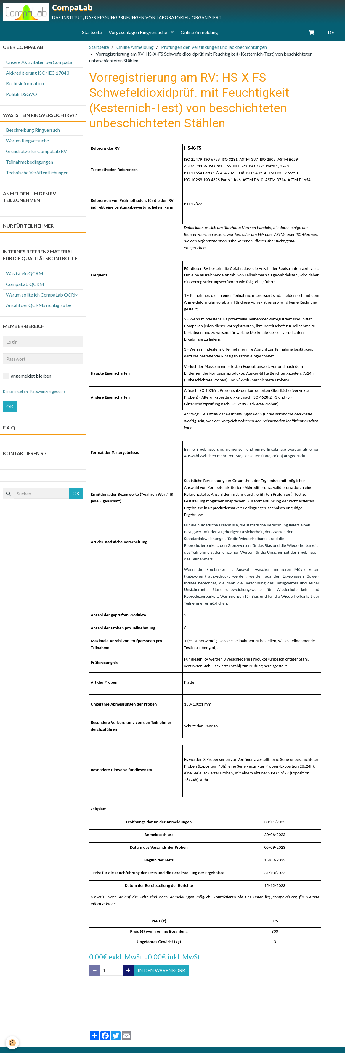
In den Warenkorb (161, 972)
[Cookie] (12, 1042)
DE (331, 34)
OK (9, 408)
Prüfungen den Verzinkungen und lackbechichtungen (214, 49)
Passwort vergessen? (47, 393)
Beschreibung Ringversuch (33, 132)
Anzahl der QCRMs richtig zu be (38, 307)
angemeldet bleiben (27, 378)
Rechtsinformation (25, 85)
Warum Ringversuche (27, 142)
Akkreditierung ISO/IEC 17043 (37, 75)
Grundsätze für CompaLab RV (36, 153)
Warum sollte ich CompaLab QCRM (42, 296)
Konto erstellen (15, 393)
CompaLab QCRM (25, 286)
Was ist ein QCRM (24, 275)
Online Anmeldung (201, 34)
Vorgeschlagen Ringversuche (138, 34)
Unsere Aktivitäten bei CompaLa (39, 64)
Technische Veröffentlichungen (37, 174)
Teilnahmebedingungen (29, 164)
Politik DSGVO (21, 96)
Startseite (90, 34)
